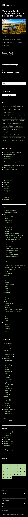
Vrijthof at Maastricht (9, 154)
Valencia (7, 332)
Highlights (6, 275)
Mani (11, 126)
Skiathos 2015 (8, 273)
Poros (7, 262)
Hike (24, 117)
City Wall (5, 115)
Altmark (11, 41)
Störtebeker (15, 43)
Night (17, 129)
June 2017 (6, 182)
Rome (6, 288)
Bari (6, 279)
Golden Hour (6, 117)
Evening (18, 115)
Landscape (13, 42)
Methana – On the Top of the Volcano (14, 162)
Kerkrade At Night (10, 294)
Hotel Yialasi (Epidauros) (12, 254)
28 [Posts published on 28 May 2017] (24, 474)
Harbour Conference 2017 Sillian (13, 309)
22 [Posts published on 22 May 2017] (4, 474)
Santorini (5, 137)
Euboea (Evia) (8, 229)
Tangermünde (5, 41)
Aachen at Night (9, 216)
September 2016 (8, 195)
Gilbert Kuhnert (5, 39)
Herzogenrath (8, 220)
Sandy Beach (17, 134)
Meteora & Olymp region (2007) (13, 233)
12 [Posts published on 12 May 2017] (17, 468)
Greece (13, 117)
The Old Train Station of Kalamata (15, 265)
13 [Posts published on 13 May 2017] (20, 468)
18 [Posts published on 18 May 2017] (14, 471)
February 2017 (7, 190)
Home (4, 487)
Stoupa (8, 263)
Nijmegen (7, 298)
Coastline (11, 115)
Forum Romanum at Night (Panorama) (14, 165)
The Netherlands (8, 409)
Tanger (19, 43)
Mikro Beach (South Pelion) (13, 248)
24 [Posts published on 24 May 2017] (10, 474)
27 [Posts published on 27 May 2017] (20, 474)
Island (12, 120)
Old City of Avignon (9, 156)
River (21, 42)
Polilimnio (7, 377)
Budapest (7, 307)
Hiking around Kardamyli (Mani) (12, 152)
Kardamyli (7, 365)
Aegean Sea (6, 106)
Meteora (7, 231)
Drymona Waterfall (9, 167)
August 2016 (7, 197)
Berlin (6, 218)
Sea (24, 137)
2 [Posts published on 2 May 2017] (7, 465)
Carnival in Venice (9, 284)
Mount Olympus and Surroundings (14, 235)
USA (5, 419)
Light (4, 123)
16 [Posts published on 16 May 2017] (7, 471)
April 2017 (6, 186)
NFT (5, 299)
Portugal (6, 398)
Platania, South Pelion (12, 250)
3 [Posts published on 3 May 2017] (10, 465)
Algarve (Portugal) (10, 303)
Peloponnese (19, 132)
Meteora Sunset (8, 158)
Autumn (16, 41)
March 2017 (7, 188)
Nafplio (8, 260)
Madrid (7, 326)
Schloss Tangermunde (7, 43)
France (5, 347)
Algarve (7, 400)
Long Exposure (17, 123)
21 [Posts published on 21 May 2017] (24, 471)
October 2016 (7, 194)
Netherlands (11, 129)
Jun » (21, 480)
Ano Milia (7, 360)
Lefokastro (9, 246)
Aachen (7, 352)
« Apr (6, 480)
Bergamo (7, 388)
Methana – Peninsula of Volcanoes (15, 258)
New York (7, 420)
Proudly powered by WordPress (17, 514)
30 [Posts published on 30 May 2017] (7, 477)
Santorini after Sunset (9, 163)
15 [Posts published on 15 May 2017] (3, 471)
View (10, 45)
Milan (6, 286)
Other (5, 301)
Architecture (20, 106)
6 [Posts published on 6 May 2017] (20, 465)
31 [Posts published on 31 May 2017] (10, 477)
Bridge (4, 112)
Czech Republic (8, 343)
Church (15, 112)
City (19, 112)
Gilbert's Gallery (8, 5)
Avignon (5, 109)
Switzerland (7, 405)
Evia (23, 115)
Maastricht (5, 126)
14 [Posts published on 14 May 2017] (24, 468)
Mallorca (7, 328)
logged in (11, 55)
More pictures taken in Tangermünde (12, 36)
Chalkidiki (7, 362)
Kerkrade (21, 120)
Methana (7, 371)
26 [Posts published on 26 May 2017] (17, 474)
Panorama (11, 132)
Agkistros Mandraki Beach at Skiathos (14, 160)
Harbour (19, 117)
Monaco (7, 315)
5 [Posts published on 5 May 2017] (17, 465)
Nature (18, 42)
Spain (5, 322)
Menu (23, 4)
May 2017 (6, 184)
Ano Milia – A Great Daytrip (13, 237)
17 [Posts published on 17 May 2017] (10, 471)
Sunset (5, 140)
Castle (9, 112)
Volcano (14, 140)
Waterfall (20, 140)
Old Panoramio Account (11, 212)
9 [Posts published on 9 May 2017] (7, 468)
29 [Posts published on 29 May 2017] (4, 477)
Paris (6, 316)
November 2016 (8, 192)
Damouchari (9, 244)
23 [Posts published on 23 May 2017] (7, 474)
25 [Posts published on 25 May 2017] (14, 474)
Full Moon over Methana (10, 169)
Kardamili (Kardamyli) (12, 256)
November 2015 (8, 199)
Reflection (5, 134)
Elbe (10, 42)
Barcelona (7, 324)
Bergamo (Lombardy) (10, 280)
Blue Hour (20, 109)
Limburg (9, 123)
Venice (6, 290)
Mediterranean (18, 126)
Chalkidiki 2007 (9, 227)
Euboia (7, 364)
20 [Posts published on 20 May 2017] (20, 471)
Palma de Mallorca (10, 330)
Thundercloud (8, 224)
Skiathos (7, 381)
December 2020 (8, 180)
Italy (17, 120)
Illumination (6, 120)
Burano (7, 282)
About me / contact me (10, 210)
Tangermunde (9, 222)
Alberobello (8, 384)
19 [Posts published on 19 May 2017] (17, 471)
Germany (19, 39)
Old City (5, 132)
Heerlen (7, 411)
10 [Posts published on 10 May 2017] (10, 468)
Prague (7, 318)
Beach (10, 109)
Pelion (6, 243)
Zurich (6, 320)
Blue (15, 109)
